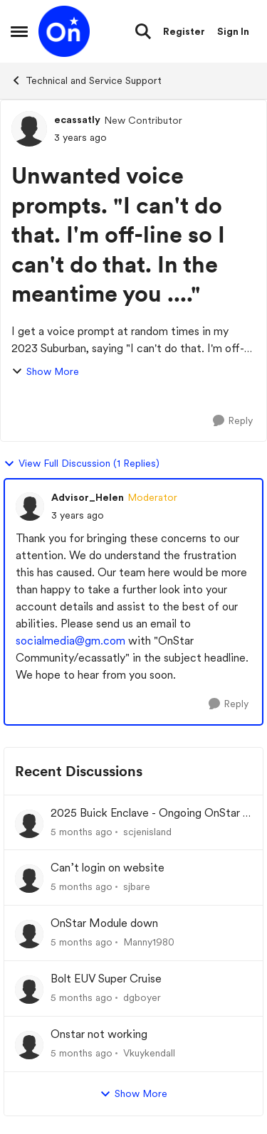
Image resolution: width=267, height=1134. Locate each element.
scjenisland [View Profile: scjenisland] (147, 831)
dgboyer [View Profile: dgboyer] (142, 997)
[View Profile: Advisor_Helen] (30, 506)
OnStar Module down (104, 923)
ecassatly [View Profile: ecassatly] (77, 119)
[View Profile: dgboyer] (29, 989)
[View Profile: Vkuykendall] (29, 1045)
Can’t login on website (107, 867)
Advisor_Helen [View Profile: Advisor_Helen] (87, 497)
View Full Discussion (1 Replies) (81, 463)
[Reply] (233, 420)
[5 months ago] (81, 831)
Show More (45, 372)
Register (184, 31)
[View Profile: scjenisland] (29, 824)
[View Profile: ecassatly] (29, 129)
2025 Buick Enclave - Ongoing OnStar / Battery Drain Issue (149, 813)
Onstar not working (99, 1034)
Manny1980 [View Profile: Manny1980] (148, 942)
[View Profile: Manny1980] (29, 934)
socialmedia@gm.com (70, 640)
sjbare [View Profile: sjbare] (136, 886)
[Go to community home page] (64, 31)
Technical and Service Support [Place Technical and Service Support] (86, 80)
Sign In (233, 31)
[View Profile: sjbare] (29, 878)
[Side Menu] (19, 31)
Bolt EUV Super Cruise (106, 978)
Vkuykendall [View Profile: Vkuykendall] (149, 1053)
